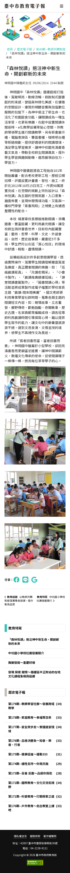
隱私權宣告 (20, 836)
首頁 (10, 49)
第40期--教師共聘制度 (51, 49)
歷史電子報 (24, 49)
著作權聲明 (49, 836)
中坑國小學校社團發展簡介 (51, 598)
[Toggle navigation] (62, 6)
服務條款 (35, 836)
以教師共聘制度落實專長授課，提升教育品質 (18, 600)
